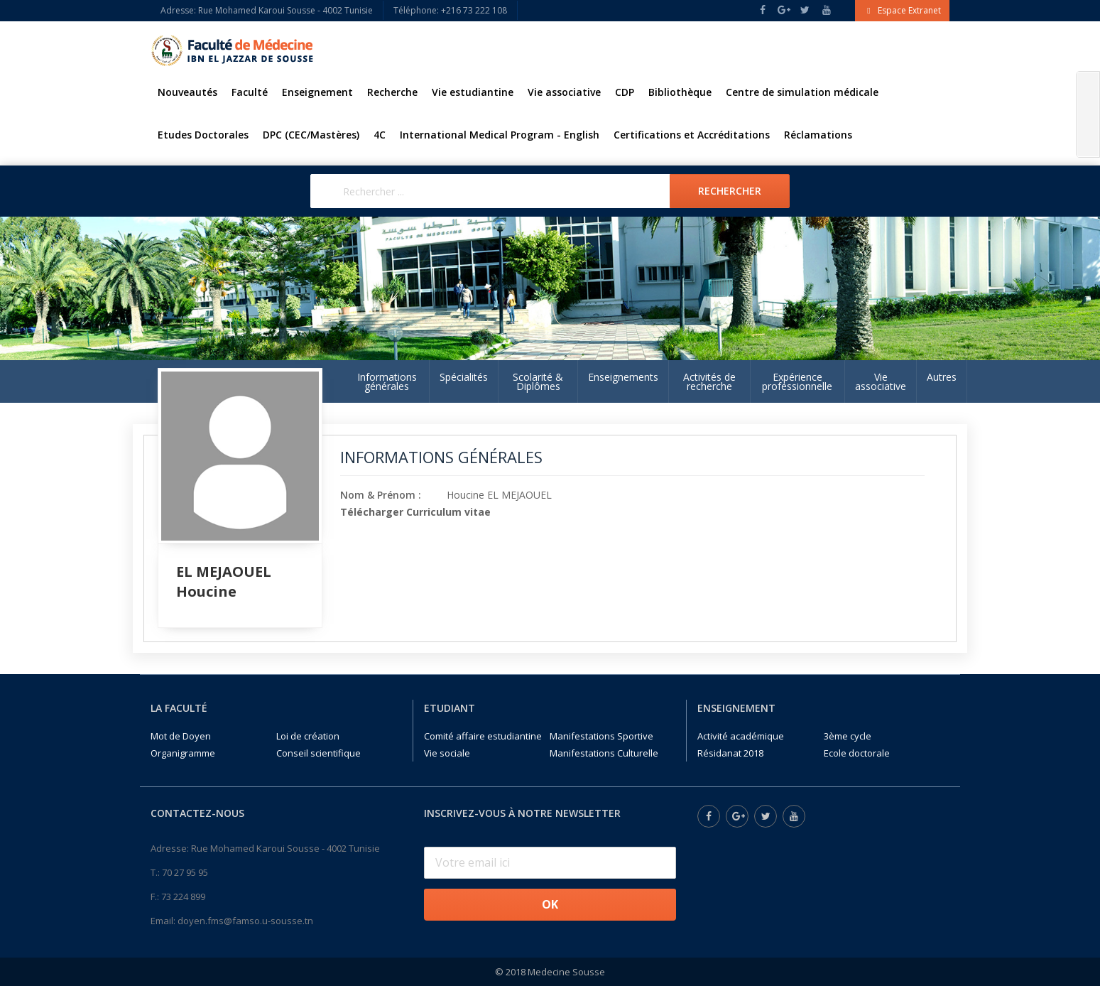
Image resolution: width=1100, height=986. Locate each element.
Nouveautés (187, 92)
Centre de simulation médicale (802, 92)
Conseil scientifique (318, 753)
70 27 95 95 (185, 872)
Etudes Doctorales (203, 134)
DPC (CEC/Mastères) (311, 134)
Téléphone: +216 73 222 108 (450, 10)
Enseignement (317, 92)
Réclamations (818, 134)
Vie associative (564, 92)
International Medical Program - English (499, 134)
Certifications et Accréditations (692, 134)
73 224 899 (183, 896)
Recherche (392, 92)
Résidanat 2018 (730, 753)
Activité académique (740, 736)
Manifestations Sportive (601, 736)
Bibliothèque (680, 92)
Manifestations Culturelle (604, 753)
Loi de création (307, 736)
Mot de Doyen (181, 736)
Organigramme (183, 753)
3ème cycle (847, 736)
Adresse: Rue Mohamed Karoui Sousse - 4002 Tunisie (266, 10)
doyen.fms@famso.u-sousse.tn (245, 920)
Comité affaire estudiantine (483, 736)
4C (380, 134)
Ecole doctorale (857, 753)
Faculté (250, 92)
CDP (624, 92)
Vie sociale (447, 753)
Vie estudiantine (472, 92)
